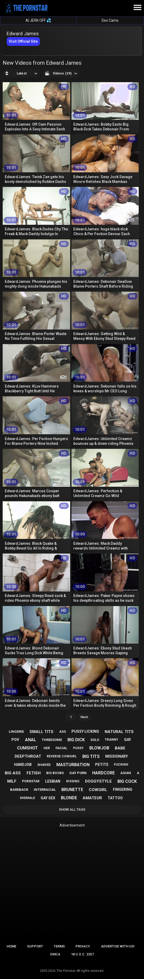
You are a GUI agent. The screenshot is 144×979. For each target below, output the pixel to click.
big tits (91, 756)
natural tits (119, 731)
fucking (121, 764)
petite (101, 764)
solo (94, 740)
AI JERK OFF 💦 (38, 20)
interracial (45, 790)
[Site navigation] (137, 8)
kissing (72, 781)
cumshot (27, 747)
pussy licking (85, 731)
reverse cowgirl (62, 756)
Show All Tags (72, 809)
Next (84, 717)
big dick (76, 739)
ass (62, 732)
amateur (92, 798)
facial (61, 748)
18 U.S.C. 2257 (82, 954)
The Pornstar (66, 971)
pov (15, 739)
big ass (13, 773)
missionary (116, 756)
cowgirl (98, 789)
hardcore (103, 772)
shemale (27, 798)
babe (120, 748)
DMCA (55, 954)
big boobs (55, 773)
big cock (127, 781)
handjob (23, 764)
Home (11, 946)
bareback (19, 790)
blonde (69, 797)
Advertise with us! (118, 946)
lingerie (16, 732)
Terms (59, 946)
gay (127, 739)
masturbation (73, 764)
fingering (122, 789)
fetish (34, 773)
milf (11, 781)
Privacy (82, 946)
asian (125, 773)
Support (35, 946)
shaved (44, 765)
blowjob (99, 747)
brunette (72, 789)
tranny (111, 739)
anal (30, 739)
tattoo (115, 798)
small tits (41, 731)
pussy (78, 748)
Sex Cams (109, 20)
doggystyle (98, 781)
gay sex (48, 798)
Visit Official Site (23, 41)
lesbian (52, 781)
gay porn (78, 773)
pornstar (31, 781)
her (47, 748)
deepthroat (28, 756)
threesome (52, 740)
